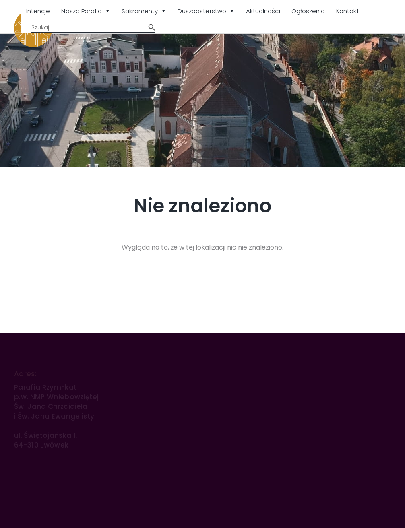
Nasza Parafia (85, 11)
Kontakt (347, 11)
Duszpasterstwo (206, 11)
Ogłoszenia (308, 11)
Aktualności (263, 11)
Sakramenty (144, 11)
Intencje (38, 11)
